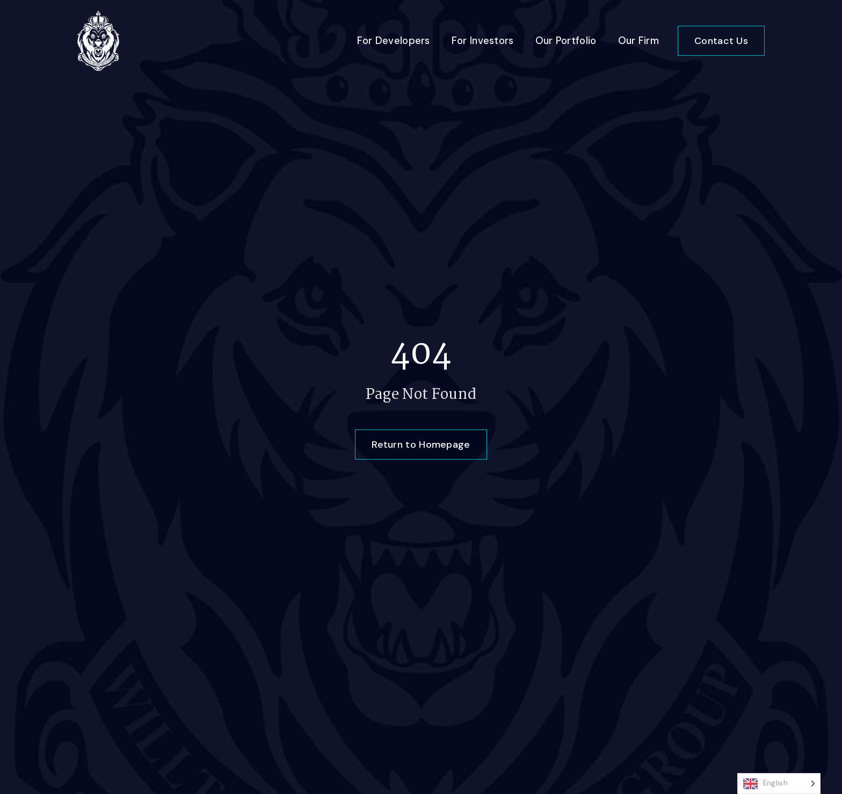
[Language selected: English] (779, 783)
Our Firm (638, 40)
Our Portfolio (566, 40)
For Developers (393, 40)
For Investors (483, 40)
